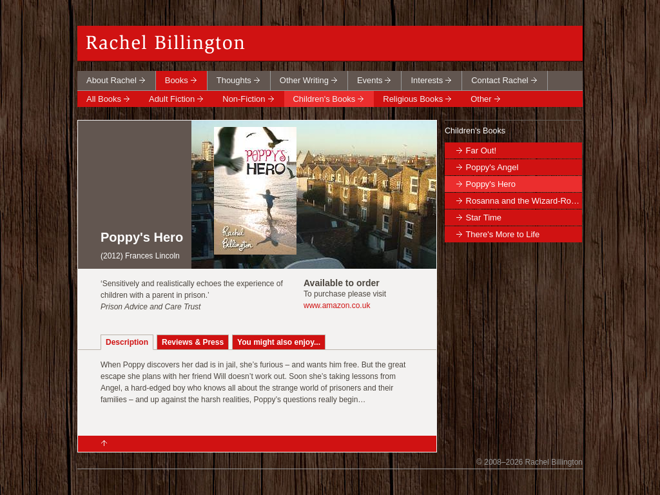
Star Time (483, 217)
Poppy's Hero (491, 184)
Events (370, 80)
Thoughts (234, 80)
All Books (103, 99)
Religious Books (413, 99)
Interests (427, 80)
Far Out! (481, 150)
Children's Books (324, 99)
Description (127, 342)
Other (481, 99)
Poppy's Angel (492, 167)
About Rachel (111, 80)
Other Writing (304, 80)
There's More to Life (502, 234)
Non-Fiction (243, 99)
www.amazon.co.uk (337, 305)
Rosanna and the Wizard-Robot (524, 201)
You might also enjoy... (278, 342)
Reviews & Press (193, 342)
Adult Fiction (172, 99)
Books (176, 80)
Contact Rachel (500, 80)
